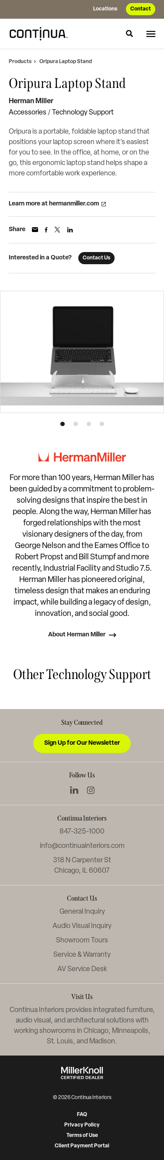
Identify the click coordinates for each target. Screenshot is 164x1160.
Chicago (96, 1031)
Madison (102, 1041)
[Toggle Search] (129, 33)
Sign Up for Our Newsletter (82, 743)
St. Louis (60, 1041)
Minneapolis (130, 1031)
